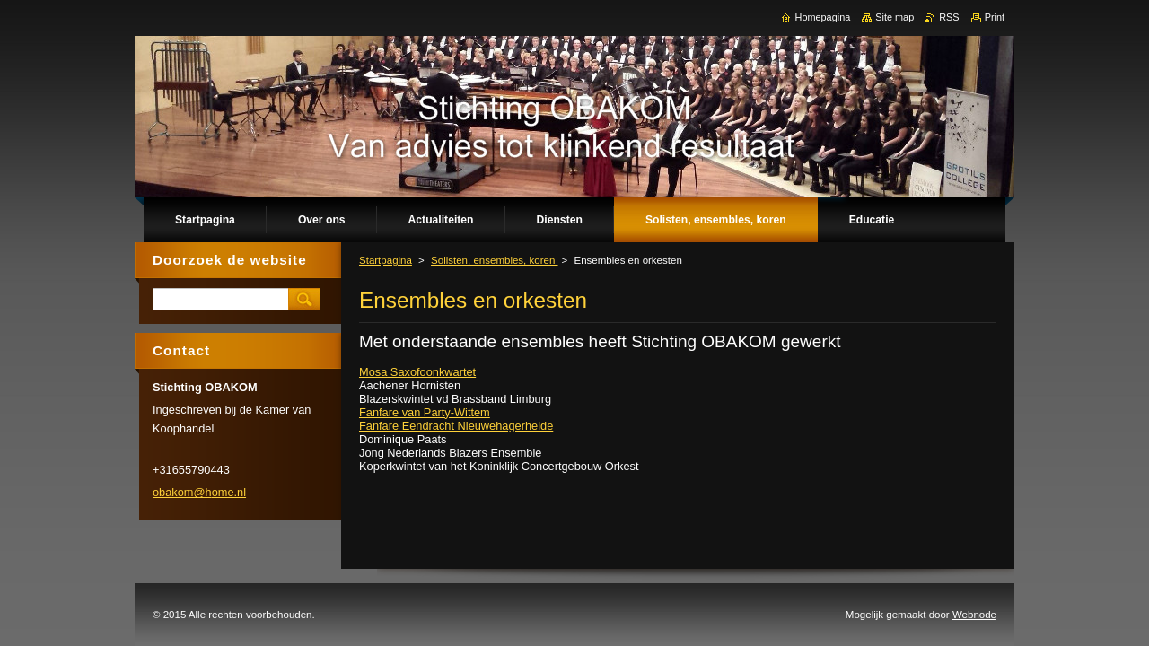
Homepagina (823, 17)
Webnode (974, 614)
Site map (894, 17)
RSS (949, 17)
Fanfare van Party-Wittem (424, 412)
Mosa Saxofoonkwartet (417, 372)
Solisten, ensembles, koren (494, 260)
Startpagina (385, 260)
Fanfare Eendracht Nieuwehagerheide (456, 425)
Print (994, 17)
